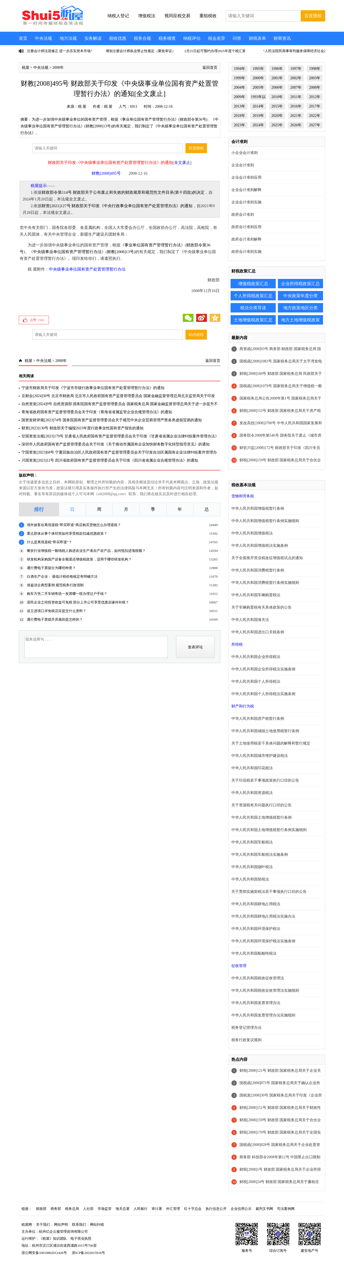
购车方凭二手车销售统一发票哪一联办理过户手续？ (67, 594)
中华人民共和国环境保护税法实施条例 (263, 941)
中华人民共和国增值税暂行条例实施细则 (265, 521)
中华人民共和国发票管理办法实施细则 (263, 1015)
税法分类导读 (253, 307)
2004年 (239, 87)
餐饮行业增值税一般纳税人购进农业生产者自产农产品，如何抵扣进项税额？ (86, 551)
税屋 (25, 68)
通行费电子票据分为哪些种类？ (51, 568)
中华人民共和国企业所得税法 (255, 657)
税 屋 (82, 107)
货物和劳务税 (242, 496)
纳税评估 (191, 38)
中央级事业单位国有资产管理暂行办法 (67, 252)
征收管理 (238, 966)
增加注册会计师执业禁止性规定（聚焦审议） (140, 51)
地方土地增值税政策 (300, 320)
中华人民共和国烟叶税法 (252, 867)
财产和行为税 (242, 706)
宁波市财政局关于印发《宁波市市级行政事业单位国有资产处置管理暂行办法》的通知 (93, 388)
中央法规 (43, 38)
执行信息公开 (216, 1209)
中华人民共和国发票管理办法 (255, 1003)
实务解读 (93, 38)
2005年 (258, 87)
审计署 (157, 1209)
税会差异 (216, 38)
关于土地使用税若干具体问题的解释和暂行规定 (270, 743)
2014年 (258, 106)
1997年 (296, 69)
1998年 (314, 69)
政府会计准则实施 (246, 252)
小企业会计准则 (244, 153)
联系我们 (79, 1225)
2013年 (239, 106)
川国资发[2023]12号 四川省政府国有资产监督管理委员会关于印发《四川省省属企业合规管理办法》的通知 (110, 460)
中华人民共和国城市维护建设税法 (259, 756)
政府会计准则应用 (246, 227)
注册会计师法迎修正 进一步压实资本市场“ (59, 51)
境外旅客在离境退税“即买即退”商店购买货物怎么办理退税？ (74, 525)
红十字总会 (193, 1209)
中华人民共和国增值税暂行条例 (257, 508)
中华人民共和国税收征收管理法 (257, 978)
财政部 (41, 1209)
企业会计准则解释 (246, 190)
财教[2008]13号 (120, 252)
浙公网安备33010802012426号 (44, 1253)
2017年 (314, 106)
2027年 (314, 125)
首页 (23, 38)
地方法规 (68, 38)
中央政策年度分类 (300, 295)
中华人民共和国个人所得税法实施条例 (263, 694)
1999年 (239, 78)
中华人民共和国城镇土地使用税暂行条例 (265, 731)
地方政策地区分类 (300, 307)
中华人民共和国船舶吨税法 (254, 953)
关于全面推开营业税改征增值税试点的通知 (267, 558)
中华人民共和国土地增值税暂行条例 (261, 817)
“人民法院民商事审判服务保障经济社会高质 (297, 51)
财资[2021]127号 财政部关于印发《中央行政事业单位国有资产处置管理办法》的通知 (117, 206)
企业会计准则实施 (246, 202)
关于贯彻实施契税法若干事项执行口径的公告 (269, 892)
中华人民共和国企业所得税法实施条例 (263, 669)
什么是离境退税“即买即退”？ (49, 542)
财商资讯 (282, 38)
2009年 (239, 97)
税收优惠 (117, 38)
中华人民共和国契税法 (250, 879)
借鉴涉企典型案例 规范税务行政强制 (55, 585)
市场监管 (105, 1209)
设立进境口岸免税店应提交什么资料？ (56, 611)
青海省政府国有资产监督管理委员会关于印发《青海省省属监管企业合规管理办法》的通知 (97, 412)
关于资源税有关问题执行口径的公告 (261, 805)
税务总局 (72, 1209)
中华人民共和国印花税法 (252, 768)
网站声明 (61, 1225)
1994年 (239, 69)
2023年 (239, 125)
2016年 (296, 106)
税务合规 (142, 38)
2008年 (58, 68)
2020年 (277, 116)
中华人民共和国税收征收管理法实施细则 (265, 990)
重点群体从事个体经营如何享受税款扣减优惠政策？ (67, 533)
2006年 (277, 87)
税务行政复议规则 (246, 1040)
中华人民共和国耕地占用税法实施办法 (263, 916)
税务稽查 (167, 38)
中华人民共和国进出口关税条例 (257, 632)
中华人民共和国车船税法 (252, 842)
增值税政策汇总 (253, 283)
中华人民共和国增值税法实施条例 (259, 546)
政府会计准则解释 (246, 239)
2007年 (296, 87)
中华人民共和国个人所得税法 (255, 681)
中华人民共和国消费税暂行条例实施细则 (265, 583)
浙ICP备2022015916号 (88, 1253)
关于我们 (43, 1225)
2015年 (277, 106)
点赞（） (38, 320)
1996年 (277, 69)
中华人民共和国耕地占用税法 (255, 904)
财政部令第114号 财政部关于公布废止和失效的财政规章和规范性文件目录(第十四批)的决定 (123, 192)
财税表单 (257, 38)
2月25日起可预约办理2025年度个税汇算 (215, 51)
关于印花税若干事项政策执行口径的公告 (265, 780)
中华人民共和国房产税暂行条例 (257, 719)
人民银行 (141, 1209)
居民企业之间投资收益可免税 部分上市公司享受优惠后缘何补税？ (78, 602)
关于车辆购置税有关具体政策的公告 (261, 607)
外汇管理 (173, 1209)
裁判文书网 (264, 1209)
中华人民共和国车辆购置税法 (255, 595)
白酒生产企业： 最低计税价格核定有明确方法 (62, 576)
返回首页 (209, 68)
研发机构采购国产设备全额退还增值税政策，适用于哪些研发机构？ (79, 559)
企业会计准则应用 (246, 177)
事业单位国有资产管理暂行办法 (152, 245)
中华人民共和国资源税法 (252, 793)
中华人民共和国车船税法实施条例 (259, 855)
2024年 (258, 125)
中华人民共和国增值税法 (252, 533)
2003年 (314, 78)
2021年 (296, 116)
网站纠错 (97, 1225)
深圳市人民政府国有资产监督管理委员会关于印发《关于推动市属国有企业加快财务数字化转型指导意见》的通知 (116, 444)
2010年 (277, 97)
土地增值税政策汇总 (253, 320)
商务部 (56, 1209)
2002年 (296, 78)
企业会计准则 (242, 165)
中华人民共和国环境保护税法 (255, 929)
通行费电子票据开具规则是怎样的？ (55, 619)
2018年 (239, 116)
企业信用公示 (241, 1209)
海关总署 (123, 1209)
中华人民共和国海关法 (250, 620)
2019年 (258, 116)
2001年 (277, 78)
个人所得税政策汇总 (253, 295)
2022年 (314, 116)
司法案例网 (286, 1209)
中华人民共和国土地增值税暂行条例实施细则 (269, 830)
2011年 (295, 97)
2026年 (296, 125)
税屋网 (27, 1225)
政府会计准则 (242, 215)
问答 (237, 38)
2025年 (277, 125)
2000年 (258, 78)
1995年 (258, 69)
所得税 (237, 644)
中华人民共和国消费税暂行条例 (257, 570)
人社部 (88, 1209)
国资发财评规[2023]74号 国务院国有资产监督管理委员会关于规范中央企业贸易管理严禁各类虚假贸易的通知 (112, 420)
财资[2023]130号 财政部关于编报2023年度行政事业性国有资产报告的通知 (83, 428)
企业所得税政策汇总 (300, 283)
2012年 (314, 97)
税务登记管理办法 (246, 1028)
